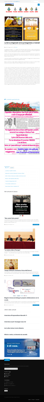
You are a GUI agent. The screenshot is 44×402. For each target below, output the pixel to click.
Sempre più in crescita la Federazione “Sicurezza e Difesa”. (14, 173)
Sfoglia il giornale (7, 375)
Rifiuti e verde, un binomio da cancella (15, 334)
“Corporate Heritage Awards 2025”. (11, 181)
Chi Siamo (33, 399)
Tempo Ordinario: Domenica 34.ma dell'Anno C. (18, 270)
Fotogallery (6, 376)
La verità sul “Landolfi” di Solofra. (10, 170)
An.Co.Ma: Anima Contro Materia (14, 328)
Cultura (16, 47)
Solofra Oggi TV (7, 373)
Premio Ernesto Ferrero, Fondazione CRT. (12, 186)
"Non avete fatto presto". (11, 218)
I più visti (11, 167)
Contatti (29, 399)
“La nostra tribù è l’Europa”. (12, 250)
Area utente (37, 399)
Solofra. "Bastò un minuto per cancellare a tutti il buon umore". (15, 175)
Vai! (16, 368)
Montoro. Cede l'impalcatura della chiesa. (12, 178)
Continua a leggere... (36, 224)
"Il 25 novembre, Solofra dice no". (10, 183)
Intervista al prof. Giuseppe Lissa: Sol (15, 322)
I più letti (7, 167)
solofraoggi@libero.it (16, 1)
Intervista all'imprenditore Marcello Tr (15, 315)
